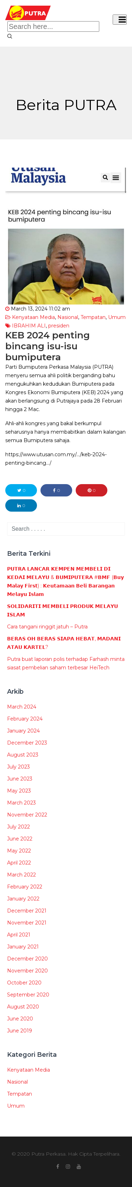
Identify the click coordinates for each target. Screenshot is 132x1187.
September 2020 (28, 995)
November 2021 (26, 923)
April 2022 (19, 863)
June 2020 (20, 1019)
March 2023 (21, 803)
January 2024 (23, 731)
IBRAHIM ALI (29, 326)
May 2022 (19, 851)
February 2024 (25, 719)
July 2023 (18, 767)
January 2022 (23, 899)
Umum (117, 317)
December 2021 (26, 911)
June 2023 (19, 779)
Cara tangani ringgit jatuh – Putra (47, 626)
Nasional (67, 317)
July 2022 (18, 827)
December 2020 (27, 959)
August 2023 (22, 755)
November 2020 (27, 971)
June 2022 (19, 839)
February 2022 (24, 887)
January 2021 (23, 947)
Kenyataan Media (33, 317)
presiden (58, 326)
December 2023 (27, 743)
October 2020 (24, 983)
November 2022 (27, 815)
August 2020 (23, 1007)
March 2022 (21, 875)
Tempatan (93, 317)
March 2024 (21, 707)
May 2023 (19, 791)
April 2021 (18, 935)
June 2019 (19, 1031)
